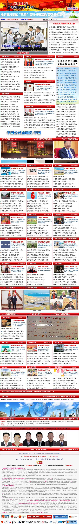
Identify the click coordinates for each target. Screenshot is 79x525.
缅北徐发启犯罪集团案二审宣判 (11, 233)
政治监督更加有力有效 (34, 206)
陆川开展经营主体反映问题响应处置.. (39, 255)
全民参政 (30, 189)
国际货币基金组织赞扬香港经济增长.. (66, 353)
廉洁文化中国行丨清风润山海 (63, 206)
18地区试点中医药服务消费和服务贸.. (66, 383)
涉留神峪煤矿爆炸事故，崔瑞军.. (11, 59)
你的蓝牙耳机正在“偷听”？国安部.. (12, 235)
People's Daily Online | (19, 425)
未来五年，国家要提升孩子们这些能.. (39, 356)
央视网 (21, 423)
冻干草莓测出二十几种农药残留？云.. (13, 333)
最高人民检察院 (33, 421)
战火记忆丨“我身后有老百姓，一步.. (39, 383)
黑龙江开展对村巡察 (44, 242)
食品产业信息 (6, 317)
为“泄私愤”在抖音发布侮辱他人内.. (38, 176)
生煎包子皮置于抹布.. (19, 320)
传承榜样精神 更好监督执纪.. (10, 89)
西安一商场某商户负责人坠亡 (10, 76)
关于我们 (20, 453)
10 (34, 48)
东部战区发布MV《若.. (71, 266)
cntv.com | (33, 425)
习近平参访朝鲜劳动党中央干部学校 (36, 77)
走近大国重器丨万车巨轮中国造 (37, 230)
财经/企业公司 (32, 214)
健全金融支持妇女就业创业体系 (11, 116)
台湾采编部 (15, 399)
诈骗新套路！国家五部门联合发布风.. (13, 211)
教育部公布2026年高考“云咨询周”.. (38, 363)
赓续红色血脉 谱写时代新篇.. (10, 106)
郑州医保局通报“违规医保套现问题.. (65, 385)
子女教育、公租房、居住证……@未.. (12, 257)
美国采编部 (21, 399)
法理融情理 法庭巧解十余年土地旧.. (65, 230)
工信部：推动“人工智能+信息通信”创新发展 (63, 42)
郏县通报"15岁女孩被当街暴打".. (67, 128)
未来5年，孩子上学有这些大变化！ (38, 358)
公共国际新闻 (32, 263)
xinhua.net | (27, 425)
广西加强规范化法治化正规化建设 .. (38, 257)
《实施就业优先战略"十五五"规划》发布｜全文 (64, 37)
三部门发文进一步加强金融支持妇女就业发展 (64, 34)
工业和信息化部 (46, 421)
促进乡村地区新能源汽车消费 (10, 114)
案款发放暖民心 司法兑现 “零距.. (64, 225)
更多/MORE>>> (50, 56)
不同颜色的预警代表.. (17, 242)
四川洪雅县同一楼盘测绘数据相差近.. (39, 203)
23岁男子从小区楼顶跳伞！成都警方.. (13, 201)
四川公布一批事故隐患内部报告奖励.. (66, 252)
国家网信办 (63, 421)
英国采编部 (32, 399)
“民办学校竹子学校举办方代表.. (67, 75)
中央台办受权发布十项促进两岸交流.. (66, 358)
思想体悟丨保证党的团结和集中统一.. (66, 201)
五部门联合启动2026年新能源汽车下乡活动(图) (64, 32)
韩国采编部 (44, 399)
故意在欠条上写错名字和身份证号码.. (39, 181)
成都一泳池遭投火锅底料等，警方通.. (66, 250)
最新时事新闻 (5, 94)
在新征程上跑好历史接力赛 (64, 24)
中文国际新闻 (5, 263)
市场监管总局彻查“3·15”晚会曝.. (11, 338)
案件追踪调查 (5, 214)
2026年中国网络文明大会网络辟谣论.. (13, 184)
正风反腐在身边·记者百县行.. (10, 111)
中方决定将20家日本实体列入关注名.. (13, 277)
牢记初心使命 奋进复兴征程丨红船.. (65, 186)
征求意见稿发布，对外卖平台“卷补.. (38, 201)
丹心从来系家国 (6, 74)
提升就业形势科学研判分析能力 (11, 119)
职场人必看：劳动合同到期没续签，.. (39, 179)
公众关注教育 (32, 342)
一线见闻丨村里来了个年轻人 (36, 252)
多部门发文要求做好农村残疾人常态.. (13, 356)
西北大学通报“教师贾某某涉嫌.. (67, 87)
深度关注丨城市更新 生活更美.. (11, 255)
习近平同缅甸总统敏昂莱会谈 (43, 59)
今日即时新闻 (5, 56)
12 (39, 48)
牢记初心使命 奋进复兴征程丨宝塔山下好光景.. (29, 50)
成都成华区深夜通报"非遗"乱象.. (67, 135)
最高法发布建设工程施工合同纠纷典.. (66, 228)
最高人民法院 (26, 421)
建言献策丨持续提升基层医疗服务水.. (39, 211)
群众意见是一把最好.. (44, 193)
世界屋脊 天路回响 (6, 69)
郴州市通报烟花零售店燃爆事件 (67, 90)
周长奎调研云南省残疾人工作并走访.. (13, 358)
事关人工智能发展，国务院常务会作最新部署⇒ (64, 29)
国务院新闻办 (70, 421)
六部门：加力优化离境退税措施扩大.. (39, 233)
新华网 (17, 423)
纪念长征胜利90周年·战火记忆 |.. (38, 388)
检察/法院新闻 (59, 214)
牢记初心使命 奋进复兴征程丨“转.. (65, 184)
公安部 (52, 421)
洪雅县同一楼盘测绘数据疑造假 (67, 73)
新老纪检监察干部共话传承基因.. (11, 86)
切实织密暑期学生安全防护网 (10, 67)
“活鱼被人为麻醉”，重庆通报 (10, 328)
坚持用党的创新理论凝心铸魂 (63, 203)
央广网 (25, 423)
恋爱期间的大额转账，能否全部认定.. (39, 184)
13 (41, 48)
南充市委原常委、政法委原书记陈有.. (66, 260)
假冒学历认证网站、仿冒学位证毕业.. (13, 230)
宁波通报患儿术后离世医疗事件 (67, 130)
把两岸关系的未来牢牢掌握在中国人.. (66, 356)
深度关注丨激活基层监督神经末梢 (38, 208)
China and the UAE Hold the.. (36, 274)
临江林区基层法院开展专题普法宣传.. (66, 235)
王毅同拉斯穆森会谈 (8, 64)
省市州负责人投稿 (18, 56)
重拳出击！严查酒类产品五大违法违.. (13, 336)
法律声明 (31, 453)
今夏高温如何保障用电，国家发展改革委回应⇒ (64, 47)
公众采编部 (25, 453)
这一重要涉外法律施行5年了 (43, 84)
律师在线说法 (32, 165)
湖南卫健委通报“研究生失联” (66, 94)
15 (45, 48)
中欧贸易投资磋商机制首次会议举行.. (13, 274)
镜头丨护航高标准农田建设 (10, 383)
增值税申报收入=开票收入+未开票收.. (39, 235)
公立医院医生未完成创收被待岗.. (67, 101)
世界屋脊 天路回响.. (70, 168)
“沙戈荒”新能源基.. (43, 217)
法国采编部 (50, 399)
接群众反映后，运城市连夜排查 (67, 71)
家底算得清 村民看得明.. (9, 104)
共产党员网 (9, 421)
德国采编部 (38, 399)
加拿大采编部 (71, 399)
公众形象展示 (32, 367)
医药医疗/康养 (59, 367)
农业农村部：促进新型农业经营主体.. (13, 385)
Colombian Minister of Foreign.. (36, 279)
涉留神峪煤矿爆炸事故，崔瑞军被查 (36, 117)
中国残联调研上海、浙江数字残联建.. (13, 363)
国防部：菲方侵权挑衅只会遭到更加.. (66, 284)
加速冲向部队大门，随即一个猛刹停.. (66, 282)
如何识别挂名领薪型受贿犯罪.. (44, 109)
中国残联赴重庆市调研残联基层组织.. (13, 361)
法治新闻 (4, 189)
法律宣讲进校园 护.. (70, 217)
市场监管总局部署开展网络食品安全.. (13, 331)
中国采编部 (3, 399)
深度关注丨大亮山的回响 (36, 385)
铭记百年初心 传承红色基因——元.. (12, 250)
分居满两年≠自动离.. (44, 168)
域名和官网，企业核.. (17, 168)
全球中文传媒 (13, 5)
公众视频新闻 (58, 165)
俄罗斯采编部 (64, 399)
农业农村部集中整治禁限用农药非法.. (13, 388)
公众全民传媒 (5, 165)
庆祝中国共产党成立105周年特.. (11, 99)
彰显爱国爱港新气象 (70, 345)
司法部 (59, 421)
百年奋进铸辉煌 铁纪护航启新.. (11, 84)
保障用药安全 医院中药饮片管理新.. (65, 388)
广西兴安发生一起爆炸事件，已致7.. (12, 208)
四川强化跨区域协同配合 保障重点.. (65, 255)
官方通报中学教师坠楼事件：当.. (67, 78)
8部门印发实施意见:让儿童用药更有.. (65, 380)
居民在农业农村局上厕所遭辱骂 (67, 99)
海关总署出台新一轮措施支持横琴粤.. (66, 361)
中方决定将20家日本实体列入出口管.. (13, 282)
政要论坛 (28, 56)
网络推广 (76, 56)
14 (43, 48)
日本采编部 (27, 399)
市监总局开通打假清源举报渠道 (67, 80)
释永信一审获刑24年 (17, 217)
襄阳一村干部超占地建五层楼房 (67, 85)
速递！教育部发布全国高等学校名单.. (39, 361)
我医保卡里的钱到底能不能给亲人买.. (66, 378)
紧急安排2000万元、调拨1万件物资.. (12, 260)
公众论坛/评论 (59, 189)
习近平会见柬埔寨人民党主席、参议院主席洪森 (39, 70)
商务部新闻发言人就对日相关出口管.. (13, 279)
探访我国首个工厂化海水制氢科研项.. (39, 225)
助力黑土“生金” (15, 370)
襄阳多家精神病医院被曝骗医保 (67, 133)
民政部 (55, 421)
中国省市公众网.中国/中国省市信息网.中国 (40, 239)
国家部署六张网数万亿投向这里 (11, 124)
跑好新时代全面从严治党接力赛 (11, 72)
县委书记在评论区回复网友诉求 (67, 97)
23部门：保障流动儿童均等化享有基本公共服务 (64, 52)
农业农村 (4, 367)
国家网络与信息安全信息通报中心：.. (13, 176)
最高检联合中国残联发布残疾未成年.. (13, 353)
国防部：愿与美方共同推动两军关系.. (66, 274)
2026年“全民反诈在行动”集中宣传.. (12, 206)
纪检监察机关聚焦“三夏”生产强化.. (12, 378)
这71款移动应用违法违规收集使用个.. (13, 181)
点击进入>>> (31, 19)
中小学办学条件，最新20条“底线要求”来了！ (64, 45)
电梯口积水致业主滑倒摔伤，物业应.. (39, 186)
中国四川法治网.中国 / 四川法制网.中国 (66, 239)
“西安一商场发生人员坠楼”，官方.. (12, 203)
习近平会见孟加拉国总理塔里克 (35, 72)
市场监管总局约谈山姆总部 (36, 228)
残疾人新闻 (5, 342)
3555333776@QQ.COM (12, 19)
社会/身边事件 (6, 239)
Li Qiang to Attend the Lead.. (36, 277)
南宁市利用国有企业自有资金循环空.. (39, 250)
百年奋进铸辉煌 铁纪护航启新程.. (38, 378)
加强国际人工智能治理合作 (10, 102)
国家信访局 (9, 423)
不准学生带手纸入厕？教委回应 (67, 92)
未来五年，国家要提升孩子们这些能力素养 (63, 27)
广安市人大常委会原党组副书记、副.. (66, 257)
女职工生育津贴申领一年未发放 (67, 68)
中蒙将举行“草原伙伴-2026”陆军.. (64, 277)
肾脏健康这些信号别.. (70, 370)
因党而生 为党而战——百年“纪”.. (64, 181)
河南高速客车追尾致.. (17, 193)
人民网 (14, 423)
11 (36, 48)
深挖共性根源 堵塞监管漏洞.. (10, 109)
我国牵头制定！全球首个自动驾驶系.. (13, 284)
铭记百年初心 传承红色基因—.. (11, 81)
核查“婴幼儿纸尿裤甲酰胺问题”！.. (12, 225)
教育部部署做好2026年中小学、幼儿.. (39, 353)
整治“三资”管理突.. (70, 242)
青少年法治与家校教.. (44, 345)
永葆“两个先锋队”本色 (11, 50)
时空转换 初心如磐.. (70, 193)
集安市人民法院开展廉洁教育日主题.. (66, 233)
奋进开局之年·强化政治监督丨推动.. (38, 260)
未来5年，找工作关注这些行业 (11, 121)
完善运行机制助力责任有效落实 (11, 126)
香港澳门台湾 (58, 342)
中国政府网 (39, 421)
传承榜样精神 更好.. (44, 370)
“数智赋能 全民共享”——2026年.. (11, 186)
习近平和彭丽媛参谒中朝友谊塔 (35, 75)
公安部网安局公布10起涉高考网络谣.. (13, 228)
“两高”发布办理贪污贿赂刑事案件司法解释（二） (40, 102)
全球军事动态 (58, 263)
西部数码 (48, 423)
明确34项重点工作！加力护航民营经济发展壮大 (64, 50)
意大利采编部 (57, 399)
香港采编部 (9, 399)
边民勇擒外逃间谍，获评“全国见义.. (65, 279)
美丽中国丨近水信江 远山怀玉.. (11, 252)
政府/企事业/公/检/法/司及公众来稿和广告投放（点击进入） (60, 396)
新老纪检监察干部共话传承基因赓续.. (39, 380)
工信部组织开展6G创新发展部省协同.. (13, 179)
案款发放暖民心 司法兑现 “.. (10, 79)
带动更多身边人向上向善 (62, 208)
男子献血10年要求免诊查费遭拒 (67, 82)
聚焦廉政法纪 (29, 106)
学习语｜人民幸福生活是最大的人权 (65, 211)
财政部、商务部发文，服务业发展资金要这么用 (64, 39)
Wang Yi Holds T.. (43, 266)
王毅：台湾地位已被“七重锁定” (64, 363)
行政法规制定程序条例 (32, 97)
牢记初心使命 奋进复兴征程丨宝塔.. (65, 179)
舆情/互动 (60, 56)
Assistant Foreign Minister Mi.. (36, 282)
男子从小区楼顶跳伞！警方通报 (11, 62)
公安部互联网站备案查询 (40, 423)
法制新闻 (28, 81)
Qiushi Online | (10, 425)
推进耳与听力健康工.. (17, 345)
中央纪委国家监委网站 (18, 421)
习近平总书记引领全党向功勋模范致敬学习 (38, 67)
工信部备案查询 (30, 423)
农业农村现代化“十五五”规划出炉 (11, 380)
